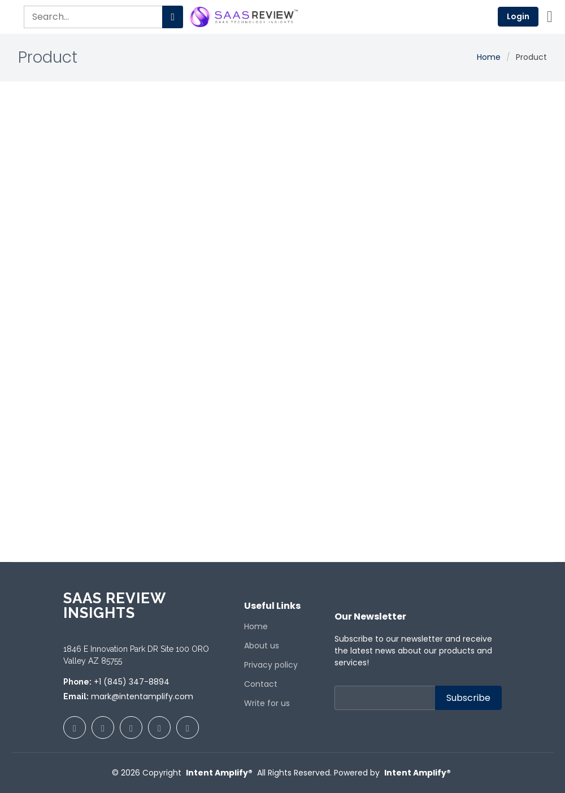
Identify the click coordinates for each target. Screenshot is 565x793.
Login (518, 16)
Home (489, 57)
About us (261, 646)
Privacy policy (271, 665)
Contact (260, 684)
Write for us (267, 703)
